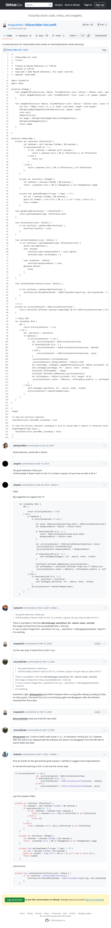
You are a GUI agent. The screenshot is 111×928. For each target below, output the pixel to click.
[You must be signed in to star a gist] (88, 25)
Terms (22, 913)
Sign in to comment (94, 899)
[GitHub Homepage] (47, 920)
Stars (42, 35)
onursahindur (20, 661)
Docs (65, 913)
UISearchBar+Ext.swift (40, 25)
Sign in (88, 4)
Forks (58, 35)
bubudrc (17, 754)
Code (7, 35)
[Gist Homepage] (14, 5)
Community (56, 913)
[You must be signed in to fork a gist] (102, 25)
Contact (73, 913)
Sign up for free (14, 899)
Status (46, 913)
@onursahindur (20, 718)
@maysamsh (35, 694)
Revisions (23, 35)
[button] (88, 36)
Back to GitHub (72, 4)
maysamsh (15, 25)
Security (38, 913)
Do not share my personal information (55, 916)
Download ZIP (101, 35)
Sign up (100, 4)
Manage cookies (84, 913)
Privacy (30, 913)
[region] (55, 246)
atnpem (17, 463)
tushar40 (17, 607)
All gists (59, 4)
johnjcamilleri (20, 445)
